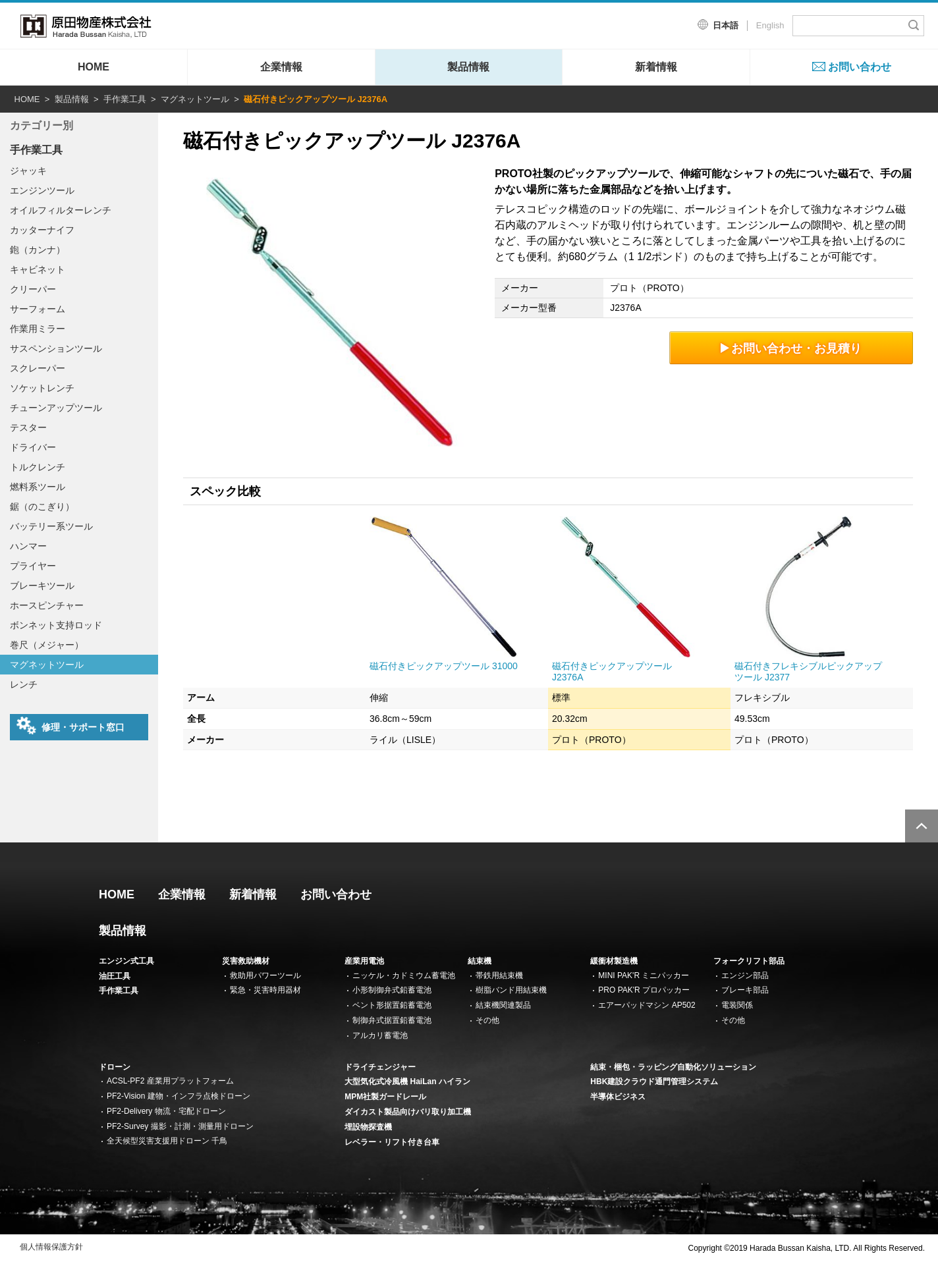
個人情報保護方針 (51, 1246)
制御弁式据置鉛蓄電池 (391, 1020)
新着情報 (656, 66)
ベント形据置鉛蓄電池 (391, 1005)
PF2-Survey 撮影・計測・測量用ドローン (180, 1126)
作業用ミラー (37, 328)
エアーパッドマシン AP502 (646, 1005)
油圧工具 (114, 976)
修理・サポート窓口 (70, 726)
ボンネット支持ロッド (56, 625)
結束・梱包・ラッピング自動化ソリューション (673, 1067)
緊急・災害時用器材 (265, 990)
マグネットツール (195, 99)
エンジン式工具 (126, 961)
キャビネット (37, 269)
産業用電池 (364, 961)
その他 (487, 1020)
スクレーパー (37, 368)
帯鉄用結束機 (499, 975)
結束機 (479, 961)
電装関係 (737, 1005)
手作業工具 (124, 99)
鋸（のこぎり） (42, 506)
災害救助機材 (245, 961)
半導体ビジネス (618, 1096)
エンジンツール (42, 190)
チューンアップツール (56, 407)
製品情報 (468, 66)
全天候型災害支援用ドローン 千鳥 (167, 1140)
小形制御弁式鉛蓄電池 (391, 990)
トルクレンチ (37, 467)
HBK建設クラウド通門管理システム (654, 1081)
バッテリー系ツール (51, 526)
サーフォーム (37, 309)
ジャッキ (28, 170)
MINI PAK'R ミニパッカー (643, 975)
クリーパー (33, 289)
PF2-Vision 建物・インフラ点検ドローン (178, 1096)
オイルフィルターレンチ (60, 210)
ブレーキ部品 (745, 990)
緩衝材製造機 (614, 961)
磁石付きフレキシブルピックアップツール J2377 (808, 671)
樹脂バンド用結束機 (511, 990)
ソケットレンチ (42, 388)
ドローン (114, 1067)
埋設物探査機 (368, 1127)
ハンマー (28, 546)
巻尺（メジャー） (47, 645)
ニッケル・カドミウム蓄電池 (403, 975)
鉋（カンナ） (37, 249)
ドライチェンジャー (380, 1067)
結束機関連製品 (503, 1005)
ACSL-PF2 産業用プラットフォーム (170, 1080)
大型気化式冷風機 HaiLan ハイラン (407, 1081)
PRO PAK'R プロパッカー (644, 990)
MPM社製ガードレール (385, 1096)
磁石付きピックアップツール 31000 (444, 666)
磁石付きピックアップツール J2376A (612, 671)
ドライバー (33, 447)
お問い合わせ (859, 66)
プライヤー (33, 566)
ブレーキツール (42, 585)
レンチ (24, 684)
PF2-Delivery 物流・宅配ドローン (166, 1111)
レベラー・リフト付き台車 (392, 1142)
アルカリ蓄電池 (380, 1035)
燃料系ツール (37, 486)
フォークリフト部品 (749, 961)
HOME (93, 66)
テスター (28, 427)
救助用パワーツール (265, 975)
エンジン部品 (745, 975)
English (770, 25)
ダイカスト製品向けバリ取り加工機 (408, 1111)
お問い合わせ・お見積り (791, 348)
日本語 (725, 25)
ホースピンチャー (47, 605)
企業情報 (281, 66)
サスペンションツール (56, 348)
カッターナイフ (42, 230)
